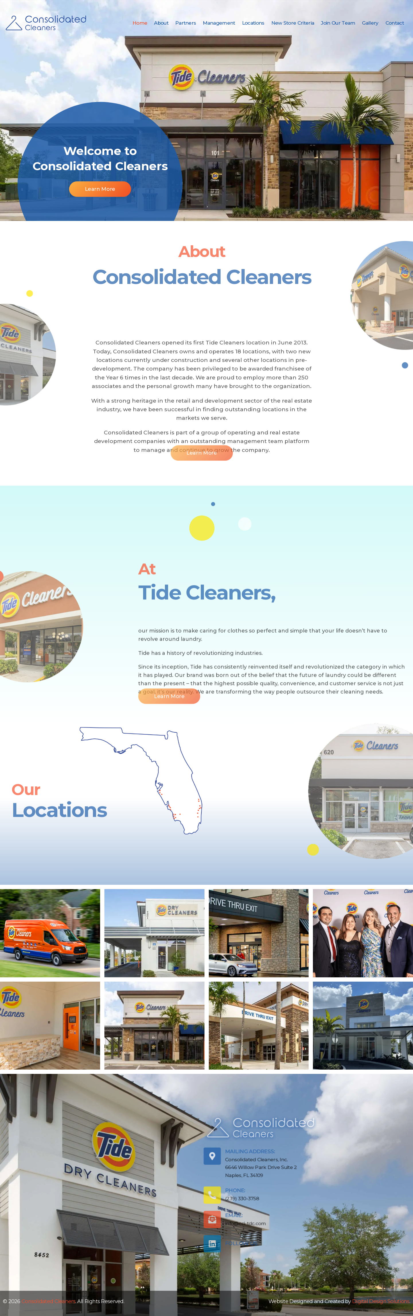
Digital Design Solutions (381, 1301)
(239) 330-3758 (136, 1198)
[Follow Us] (106, 1244)
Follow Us (135, 1243)
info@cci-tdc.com (139, 1223)
